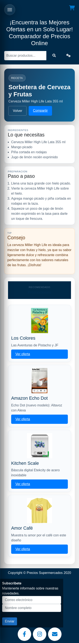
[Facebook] (24, 634)
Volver (17, 111)
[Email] (55, 634)
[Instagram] (39, 634)
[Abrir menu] (9, 9)
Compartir (40, 110)
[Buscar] (25, 55)
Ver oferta (22, 354)
